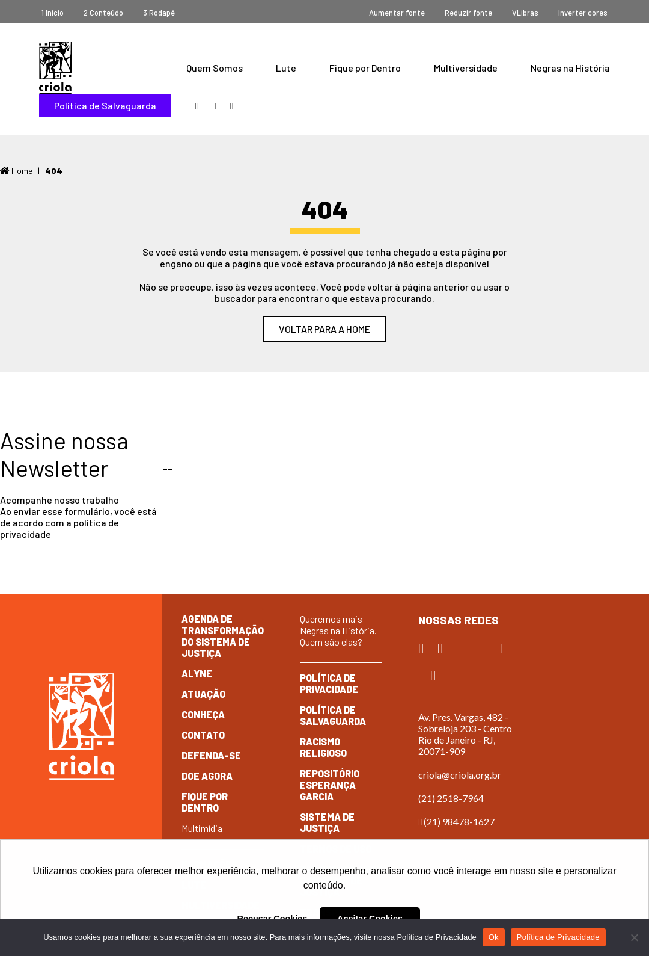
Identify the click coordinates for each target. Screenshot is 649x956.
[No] (634, 937)
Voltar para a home (324, 329)
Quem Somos (214, 67)
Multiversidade (466, 67)
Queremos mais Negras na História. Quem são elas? (338, 630)
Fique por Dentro (365, 67)
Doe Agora (207, 776)
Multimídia (201, 828)
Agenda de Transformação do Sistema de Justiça (222, 636)
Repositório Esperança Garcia (329, 785)
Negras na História (570, 67)
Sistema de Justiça (327, 822)
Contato (203, 735)
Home (16, 170)
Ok (494, 937)
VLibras (525, 12)
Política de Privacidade (329, 683)
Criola (55, 68)
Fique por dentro (204, 802)
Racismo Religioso (323, 747)
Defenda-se (211, 755)
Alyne (196, 673)
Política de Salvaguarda (105, 105)
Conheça (203, 714)
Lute (286, 67)
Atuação (203, 694)
